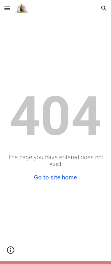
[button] (7, 8)
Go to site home (55, 177)
